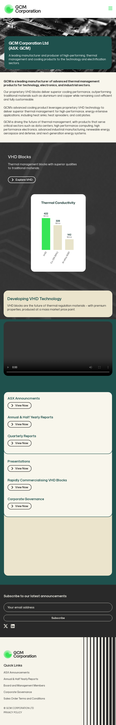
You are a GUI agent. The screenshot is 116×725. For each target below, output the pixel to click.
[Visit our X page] (6, 626)
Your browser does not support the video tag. (58, 348)
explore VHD (21, 180)
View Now (19, 405)
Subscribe (58, 618)
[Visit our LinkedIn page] (13, 626)
